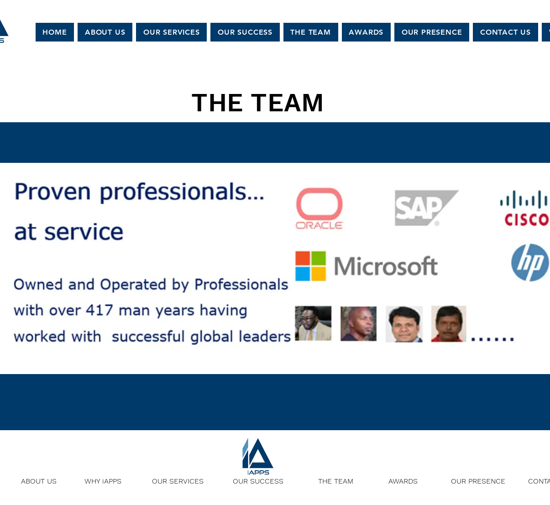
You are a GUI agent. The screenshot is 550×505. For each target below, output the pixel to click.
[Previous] (51, 276)
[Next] (498, 276)
